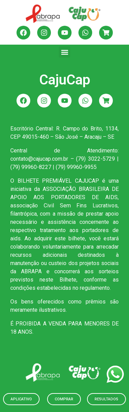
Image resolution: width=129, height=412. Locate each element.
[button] (64, 52)
